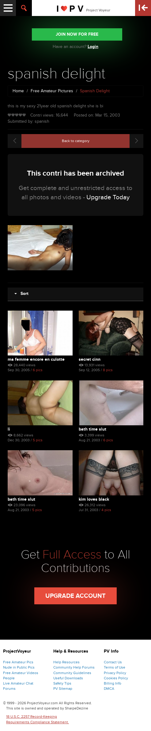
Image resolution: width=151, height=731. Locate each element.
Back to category (75, 141)
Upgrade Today (108, 197)
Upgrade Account (75, 596)
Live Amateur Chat (18, 683)
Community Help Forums (74, 667)
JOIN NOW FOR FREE (77, 34)
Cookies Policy (116, 678)
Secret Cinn (89, 359)
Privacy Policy (115, 673)
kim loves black (94, 499)
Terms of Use (114, 667)
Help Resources (66, 662)
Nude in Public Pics (19, 667)
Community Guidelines (72, 673)
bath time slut (92, 429)
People (9, 678)
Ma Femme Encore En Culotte (36, 359)
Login (93, 46)
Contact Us (113, 662)
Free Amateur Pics (18, 662)
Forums (9, 688)
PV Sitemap (62, 688)
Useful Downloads (68, 678)
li (9, 429)
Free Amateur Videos (20, 673)
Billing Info (112, 683)
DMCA (109, 688)
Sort (21, 293)
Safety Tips (62, 683)
